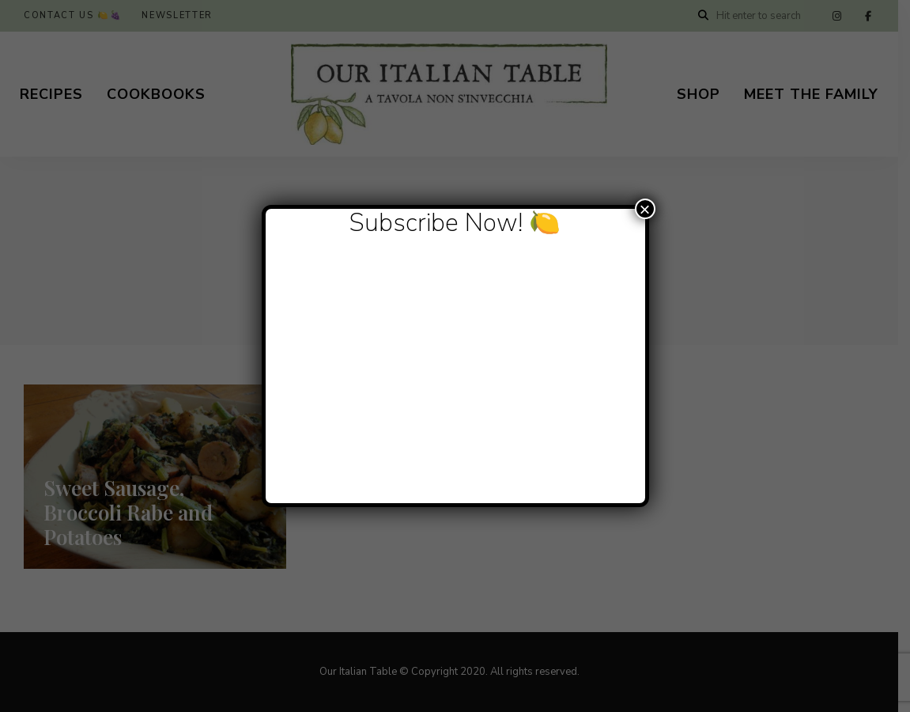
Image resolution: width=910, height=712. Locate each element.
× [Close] (644, 209)
